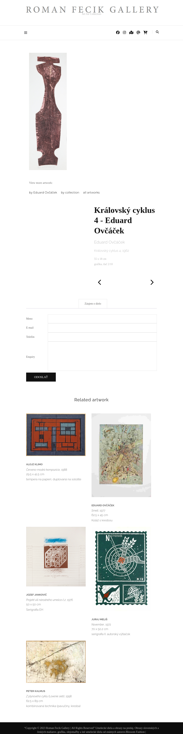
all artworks (91, 192)
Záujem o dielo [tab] (93, 303)
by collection (70, 192)
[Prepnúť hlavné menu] (26, 32)
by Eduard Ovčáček (43, 192)
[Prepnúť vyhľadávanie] (157, 32)
